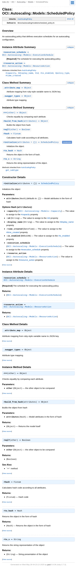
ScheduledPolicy (51, 186)
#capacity (11, 73)
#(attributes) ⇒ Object (26, 122)
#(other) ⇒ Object (15, 114)
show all (70, 19)
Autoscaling (21, 2)
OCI (12, 2)
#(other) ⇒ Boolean (17, 131)
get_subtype (12, 172)
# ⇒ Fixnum (12, 135)
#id (37, 73)
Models (30, 2)
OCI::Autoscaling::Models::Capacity (40, 213)
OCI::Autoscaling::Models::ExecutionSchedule (34, 247)
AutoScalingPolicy (25, 19)
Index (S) (5, 2)
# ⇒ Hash (12, 152)
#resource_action (27, 261)
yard (49, 567)
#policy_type (62, 73)
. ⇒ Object (17, 88)
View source (7, 266)
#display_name (25, 73)
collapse (70, 47)
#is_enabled (47, 73)
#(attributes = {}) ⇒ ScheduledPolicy (32, 144)
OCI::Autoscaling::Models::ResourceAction (32, 257)
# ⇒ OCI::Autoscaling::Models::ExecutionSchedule (27, 54)
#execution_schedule (31, 251)
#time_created (13, 76)
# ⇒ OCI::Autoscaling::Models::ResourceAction (26, 65)
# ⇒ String (12, 161)
